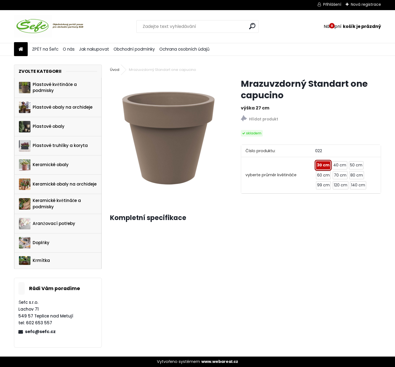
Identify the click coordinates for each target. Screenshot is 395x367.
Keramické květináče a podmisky (50, 204)
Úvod (114, 69)
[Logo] (51, 26)
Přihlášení (332, 4)
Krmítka (34, 260)
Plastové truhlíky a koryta (53, 146)
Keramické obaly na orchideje (58, 184)
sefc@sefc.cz (40, 331)
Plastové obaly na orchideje (55, 107)
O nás (69, 49)
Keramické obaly (44, 165)
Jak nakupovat (94, 49)
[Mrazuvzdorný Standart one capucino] (166, 134)
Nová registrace (366, 4)
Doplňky (34, 242)
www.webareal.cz (219, 361)
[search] (252, 26)
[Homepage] (21, 49)
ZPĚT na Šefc (45, 49)
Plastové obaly (41, 126)
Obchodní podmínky (134, 49)
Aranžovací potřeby (47, 223)
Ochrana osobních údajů (184, 49)
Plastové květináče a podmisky (48, 88)
